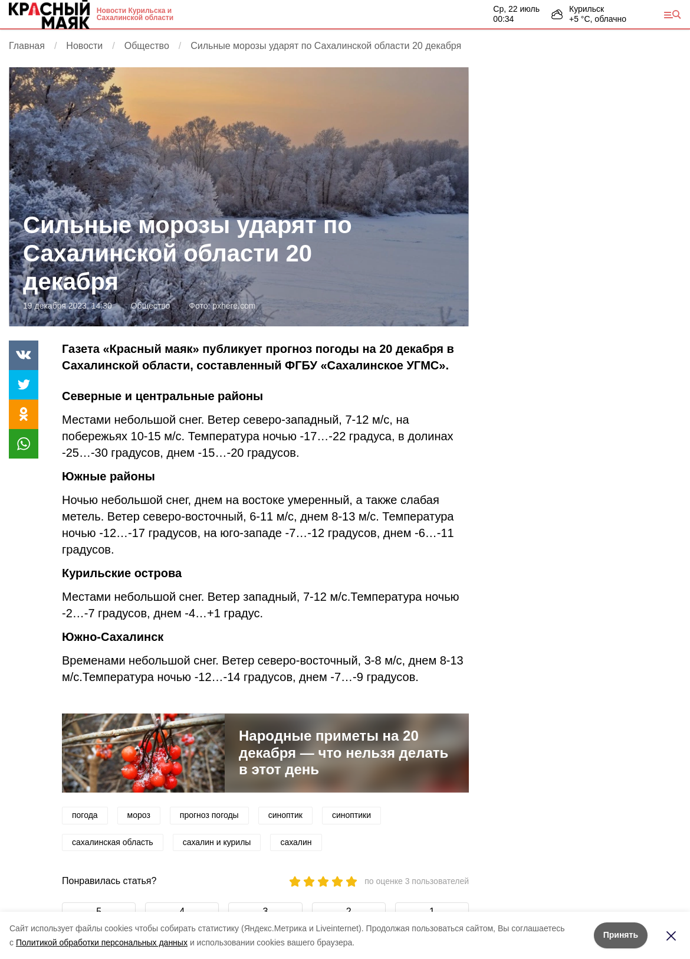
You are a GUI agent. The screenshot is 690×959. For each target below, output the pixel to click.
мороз (138, 815)
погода (85, 815)
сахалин (295, 842)
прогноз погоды (209, 815)
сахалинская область (112, 842)
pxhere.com (233, 305)
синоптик (285, 815)
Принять (620, 935)
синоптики (351, 815)
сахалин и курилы (217, 842)
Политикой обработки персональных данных (102, 942)
